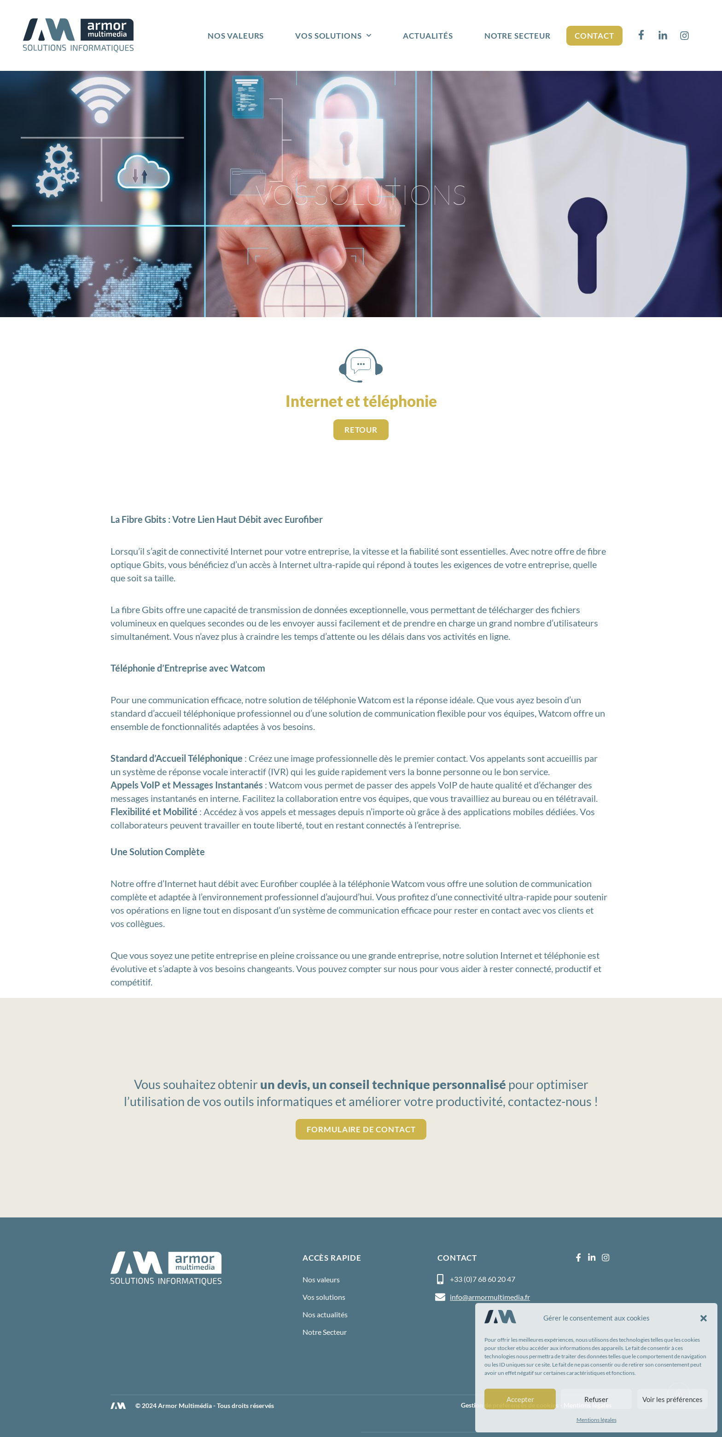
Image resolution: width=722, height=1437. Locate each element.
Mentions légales (596, 1419)
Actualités (428, 36)
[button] (703, 1318)
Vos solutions (333, 35)
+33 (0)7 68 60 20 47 (482, 1279)
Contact (594, 36)
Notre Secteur (517, 36)
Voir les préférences (672, 1399)
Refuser (596, 1399)
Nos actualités (325, 1314)
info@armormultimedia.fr (490, 1296)
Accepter (520, 1399)
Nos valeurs (236, 36)
